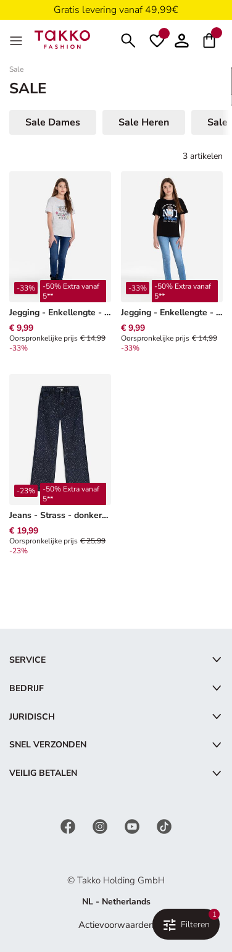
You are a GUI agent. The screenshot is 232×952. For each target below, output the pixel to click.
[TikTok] (164, 825)
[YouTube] (133, 825)
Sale (16, 70)
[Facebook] (69, 825)
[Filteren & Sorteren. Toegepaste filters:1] (186, 924)
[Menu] (17, 39)
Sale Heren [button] (143, 122)
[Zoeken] (128, 39)
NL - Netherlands (116, 901)
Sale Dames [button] (52, 122)
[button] (182, 39)
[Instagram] (101, 825)
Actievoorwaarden (116, 925)
